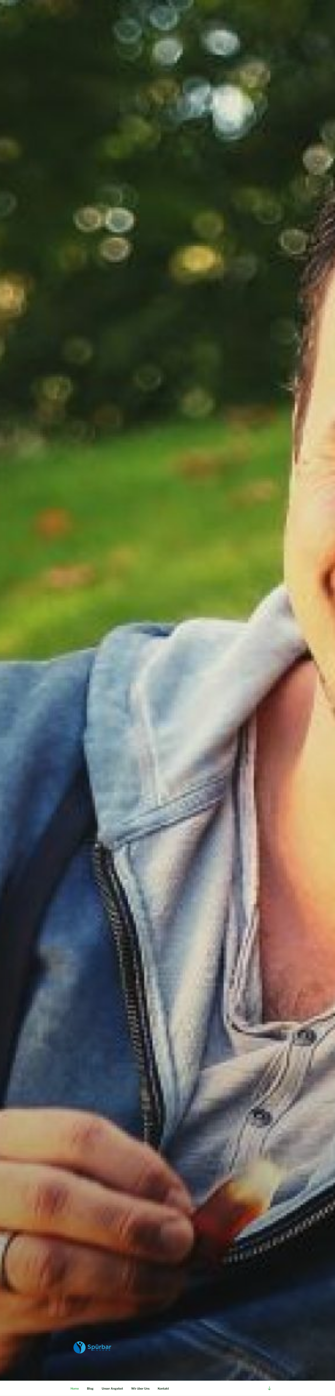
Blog (90, 1388)
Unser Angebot (112, 1388)
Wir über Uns (140, 1388)
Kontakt (163, 1388)
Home (75, 1388)
